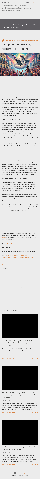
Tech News (10, 15)
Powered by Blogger (20, 473)
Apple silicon (23, 255)
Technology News (20, 259)
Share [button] (3, 264)
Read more (35, 358)
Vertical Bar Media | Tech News (16, 2)
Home (3, 15)
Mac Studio (29, 257)
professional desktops (8, 259)
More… (34, 15)
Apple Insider (9, 243)
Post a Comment (11, 358)
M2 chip (14, 257)
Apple (17, 255)
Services (27, 15)
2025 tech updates (11, 255)
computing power (7, 257)
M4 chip (19, 257)
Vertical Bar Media (7, 261)
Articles (19, 15)
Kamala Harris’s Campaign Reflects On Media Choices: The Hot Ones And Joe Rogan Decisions (18, 341)
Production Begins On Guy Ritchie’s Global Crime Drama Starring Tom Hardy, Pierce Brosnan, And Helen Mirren (19, 394)
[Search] (34, 2)
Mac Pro (23, 257)
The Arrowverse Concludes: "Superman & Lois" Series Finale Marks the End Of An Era (20, 448)
